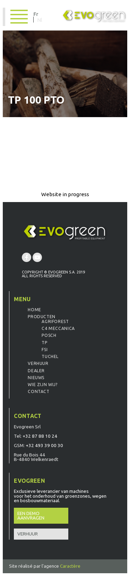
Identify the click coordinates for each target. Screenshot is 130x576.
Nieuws (36, 377)
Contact (38, 391)
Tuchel (50, 356)
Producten (41, 316)
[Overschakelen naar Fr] (37, 14)
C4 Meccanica (58, 328)
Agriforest (55, 321)
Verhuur (38, 363)
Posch (49, 335)
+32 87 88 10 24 (40, 436)
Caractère (70, 566)
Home (34, 309)
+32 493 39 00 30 (44, 445)
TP (44, 342)
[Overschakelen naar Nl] (39, 20)
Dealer (36, 370)
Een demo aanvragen (30, 515)
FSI (44, 349)
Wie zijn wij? (42, 384)
